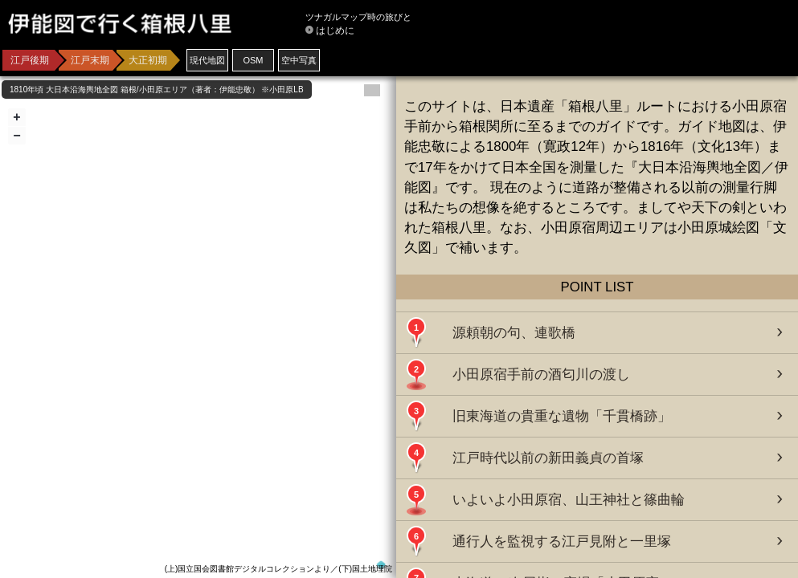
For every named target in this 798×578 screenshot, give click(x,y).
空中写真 (299, 60)
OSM (253, 60)
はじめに (335, 30)
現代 (207, 60)
